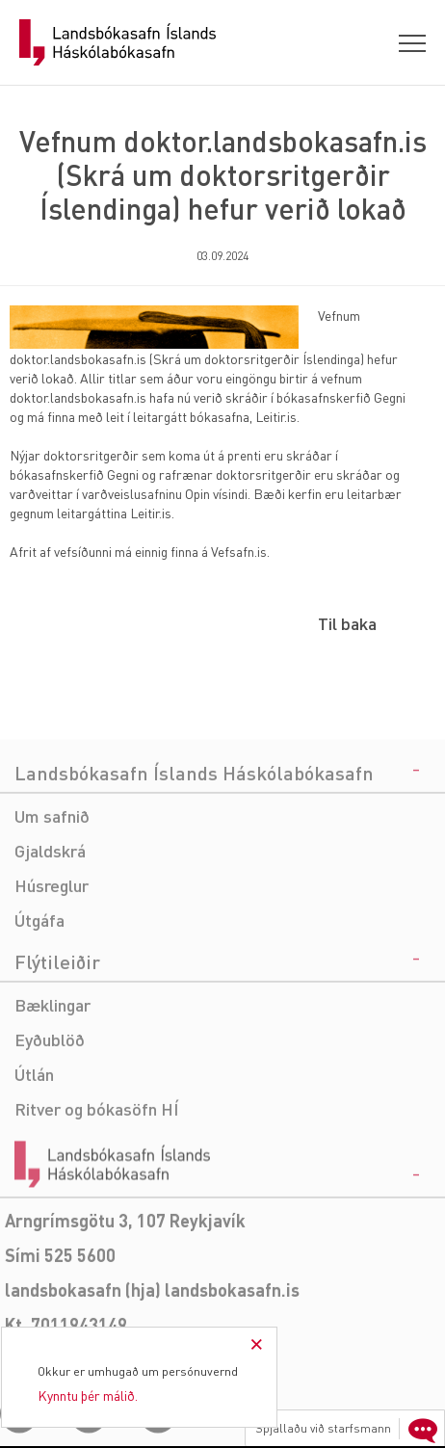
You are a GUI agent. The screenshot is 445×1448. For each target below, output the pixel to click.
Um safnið (52, 875)
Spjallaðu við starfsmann (348, 1428)
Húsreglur (51, 945)
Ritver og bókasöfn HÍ (96, 1168)
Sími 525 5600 (60, 1314)
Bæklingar (52, 1064)
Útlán (34, 1133)
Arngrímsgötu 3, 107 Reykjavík (125, 1280)
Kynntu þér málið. (88, 1395)
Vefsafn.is (239, 551)
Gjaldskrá (50, 910)
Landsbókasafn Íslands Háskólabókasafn (117, 42)
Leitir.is (276, 416)
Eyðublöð (49, 1099)
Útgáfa (39, 979)
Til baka (347, 623)
